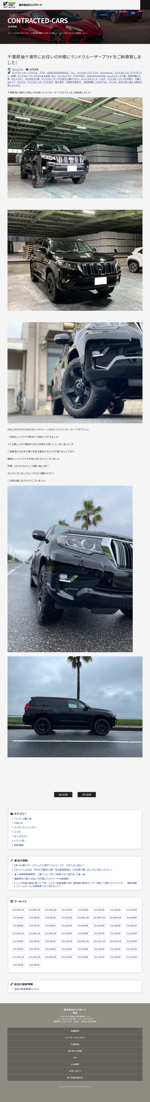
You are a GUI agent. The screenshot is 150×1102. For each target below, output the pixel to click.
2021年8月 (83, 957)
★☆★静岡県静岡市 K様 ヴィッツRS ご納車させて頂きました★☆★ (49, 874)
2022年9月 (132, 941)
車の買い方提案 (75, 1050)
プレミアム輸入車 (23, 818)
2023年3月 (34, 941)
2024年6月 (50, 925)
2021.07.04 (17, 69)
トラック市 (19, 840)
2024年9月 (132, 917)
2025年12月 (18, 909)
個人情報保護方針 (75, 1077)
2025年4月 (18, 917)
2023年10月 (50, 933)
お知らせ (18, 822)
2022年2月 (115, 949)
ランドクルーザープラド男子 (120, 78)
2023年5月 (132, 933)
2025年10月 (50, 909)
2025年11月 (34, 909)
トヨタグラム (101, 81)
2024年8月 (18, 925)
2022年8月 (18, 949)
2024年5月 (67, 925)
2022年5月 (67, 949)
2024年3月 (99, 925)
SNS (75, 1057)
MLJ (54, 75)
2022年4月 (83, 949)
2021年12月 (18, 957)
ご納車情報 (88, 81)
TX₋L (73, 72)
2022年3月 (99, 949)
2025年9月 (67, 909)
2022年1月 (132, 949)
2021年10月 (50, 957)
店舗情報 (75, 1030)
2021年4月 (18, 964)
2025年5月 (132, 909)
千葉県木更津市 (73, 81)
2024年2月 (115, 925)
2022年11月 (99, 941)
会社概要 (75, 1064)
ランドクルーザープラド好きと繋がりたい (60, 78)
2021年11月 (34, 957)
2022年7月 (34, 949)
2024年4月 (83, 925)
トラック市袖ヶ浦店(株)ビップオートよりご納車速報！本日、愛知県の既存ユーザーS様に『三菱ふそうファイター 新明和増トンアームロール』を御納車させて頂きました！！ (75, 884)
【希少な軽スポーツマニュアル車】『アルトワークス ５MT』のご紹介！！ (49, 865)
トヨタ (102, 78)
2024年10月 (115, 917)
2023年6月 (115, 933)
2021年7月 (99, 957)
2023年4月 (18, 941)
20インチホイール (89, 78)
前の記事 (63, 794)
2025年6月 (115, 909)
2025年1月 (67, 917)
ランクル (113, 81)
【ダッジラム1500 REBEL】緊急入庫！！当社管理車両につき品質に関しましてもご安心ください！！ (63, 869)
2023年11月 (34, 933)
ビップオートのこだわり (75, 1037)
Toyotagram (106, 72)
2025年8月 (83, 909)
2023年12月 (18, 933)
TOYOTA (21, 81)
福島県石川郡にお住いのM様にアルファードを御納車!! (42, 878)
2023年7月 (99, 933)
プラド (42, 72)
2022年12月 (83, 941)
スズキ (17, 831)
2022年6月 (50, 949)
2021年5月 (132, 957)
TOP (9, 33)
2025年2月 (50, 917)
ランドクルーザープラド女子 (40, 81)
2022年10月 (115, 941)
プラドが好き (79, 75)
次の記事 (86, 794)
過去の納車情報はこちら (26, 988)
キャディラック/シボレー (26, 827)
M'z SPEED (20, 836)
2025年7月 (99, 909)
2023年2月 (50, 941)
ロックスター (17, 78)
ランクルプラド (64, 75)
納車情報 (34, 69)
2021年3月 (34, 964)
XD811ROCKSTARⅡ (96, 75)
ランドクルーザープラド (87, 72)
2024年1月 (132, 925)
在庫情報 (75, 1044)
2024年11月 (99, 917)
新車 (13, 75)
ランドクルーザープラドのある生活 (34, 75)
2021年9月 (67, 957)
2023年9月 (67, 933)
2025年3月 (34, 917)
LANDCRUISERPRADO (58, 72)
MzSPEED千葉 (32, 78)
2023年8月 (83, 933)
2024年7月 (34, 925)
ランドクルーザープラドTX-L (25, 72)
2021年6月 (115, 957)
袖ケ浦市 (59, 81)
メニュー (145, 5)
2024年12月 (83, 917)
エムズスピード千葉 (116, 75)
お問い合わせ (75, 1070)
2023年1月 (67, 941)
